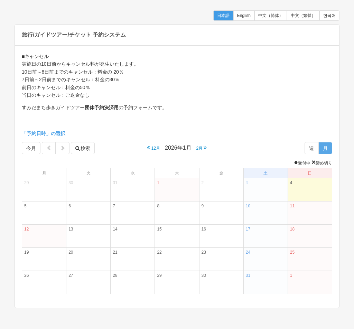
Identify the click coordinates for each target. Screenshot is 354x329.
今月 (31, 148)
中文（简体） (270, 15)
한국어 (329, 15)
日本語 (223, 15)
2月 (201, 148)
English (244, 15)
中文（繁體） (303, 15)
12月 (153, 148)
